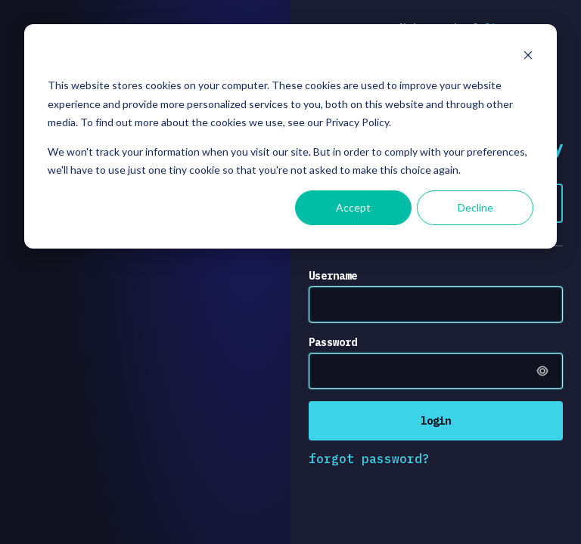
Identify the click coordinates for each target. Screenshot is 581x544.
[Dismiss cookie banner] (528, 57)
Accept (353, 207)
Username (333, 276)
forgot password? (369, 458)
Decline (475, 207)
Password (333, 342)
